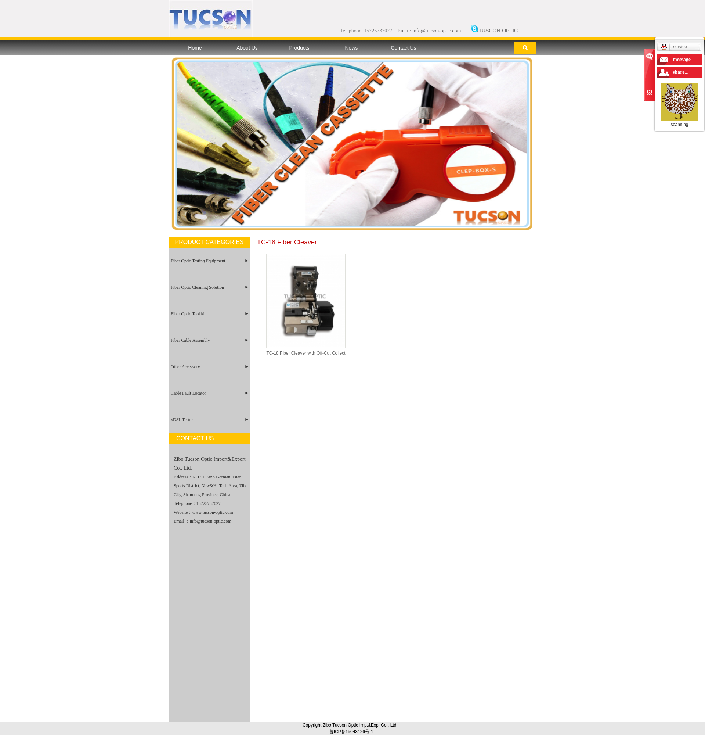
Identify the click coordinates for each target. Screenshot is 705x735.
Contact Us (403, 48)
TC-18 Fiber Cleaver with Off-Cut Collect (305, 353)
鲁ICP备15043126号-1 (351, 731)
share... (680, 72)
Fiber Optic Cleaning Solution (197, 287)
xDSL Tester (182, 419)
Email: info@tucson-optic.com (429, 30)
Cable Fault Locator (188, 393)
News (351, 48)
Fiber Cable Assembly (190, 340)
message (682, 59)
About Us (247, 48)
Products (299, 48)
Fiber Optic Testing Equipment (198, 260)
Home (195, 48)
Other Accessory (185, 366)
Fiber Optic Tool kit (188, 313)
